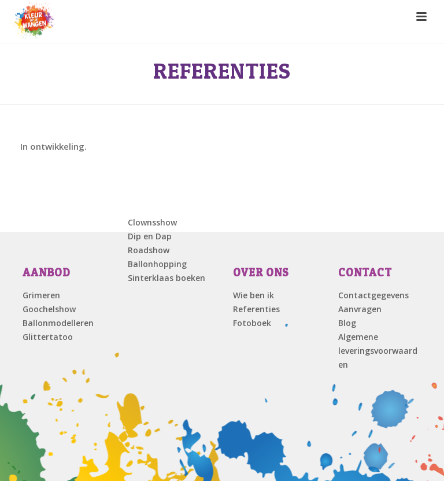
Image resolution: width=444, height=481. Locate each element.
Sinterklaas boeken (166, 277)
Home (362, 102)
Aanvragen (360, 309)
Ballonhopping (157, 263)
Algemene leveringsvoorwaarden (377, 350)
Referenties (256, 309)
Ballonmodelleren (58, 322)
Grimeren (41, 295)
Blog (347, 322)
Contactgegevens (373, 295)
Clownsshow (152, 222)
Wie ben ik (253, 295)
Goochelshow (49, 309)
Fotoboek (252, 322)
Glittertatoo (48, 336)
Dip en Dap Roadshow (150, 243)
